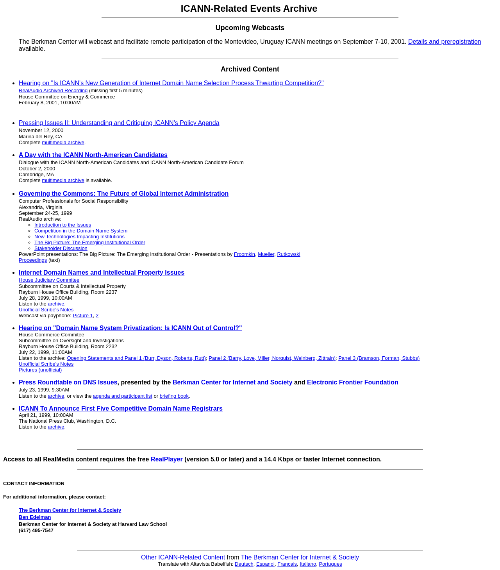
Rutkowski (288, 254)
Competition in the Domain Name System (80, 231)
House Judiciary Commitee (49, 280)
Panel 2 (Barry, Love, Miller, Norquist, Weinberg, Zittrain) (272, 358)
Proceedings (33, 260)
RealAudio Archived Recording (53, 90)
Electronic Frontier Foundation (352, 382)
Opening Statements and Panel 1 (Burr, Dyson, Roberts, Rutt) (136, 358)
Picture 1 (83, 315)
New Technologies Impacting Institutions (79, 236)
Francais (287, 564)
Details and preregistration (444, 41)
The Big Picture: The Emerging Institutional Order (89, 242)
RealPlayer (167, 459)
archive (56, 304)
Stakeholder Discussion (61, 248)
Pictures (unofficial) (40, 370)
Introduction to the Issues (62, 225)
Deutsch (244, 564)
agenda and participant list (122, 396)
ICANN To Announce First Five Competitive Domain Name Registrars (121, 408)
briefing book (174, 396)
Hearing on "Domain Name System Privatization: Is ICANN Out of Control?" (130, 328)
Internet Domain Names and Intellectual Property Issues (101, 272)
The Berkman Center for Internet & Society (70, 510)
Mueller (266, 254)
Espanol (265, 564)
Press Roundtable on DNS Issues (68, 382)
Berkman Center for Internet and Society (233, 382)
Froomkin (244, 254)
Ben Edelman (35, 517)
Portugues (330, 564)
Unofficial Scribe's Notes (46, 310)
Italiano (308, 564)
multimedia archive (63, 142)
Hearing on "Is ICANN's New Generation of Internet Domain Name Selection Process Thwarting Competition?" (171, 83)
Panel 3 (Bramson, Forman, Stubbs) (379, 358)
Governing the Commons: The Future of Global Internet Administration (124, 193)
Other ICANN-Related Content (183, 557)
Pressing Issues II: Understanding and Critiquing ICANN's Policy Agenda (119, 123)
